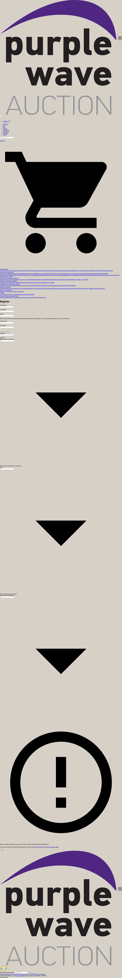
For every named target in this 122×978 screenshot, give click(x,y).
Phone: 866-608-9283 (20, 976)
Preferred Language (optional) (8, 594)
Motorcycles (40, 285)
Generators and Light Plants (34, 288)
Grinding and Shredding (43, 279)
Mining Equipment (18, 275)
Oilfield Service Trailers (24, 294)
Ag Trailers (3, 294)
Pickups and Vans (60, 285)
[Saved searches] (1, 116)
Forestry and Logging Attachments (27, 279)
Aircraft (2, 285)
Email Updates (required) (7, 972)
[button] (61, 263)
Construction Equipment (7, 272)
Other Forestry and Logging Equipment (60, 279)
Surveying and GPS (111, 275)
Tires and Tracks (19, 291)
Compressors (4, 288)
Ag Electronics (4, 270)
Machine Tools (4, 291)
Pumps (79, 288)
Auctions (5, 124)
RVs (66, 285)
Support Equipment (5, 287)
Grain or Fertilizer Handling (27, 270)
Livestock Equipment (67, 270)
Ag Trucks (3, 297)
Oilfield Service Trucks (23, 297)
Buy (4, 126)
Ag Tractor (11, 270)
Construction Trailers (12, 294)
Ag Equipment (4, 269)
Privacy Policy (39, 847)
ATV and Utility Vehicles (10, 285)
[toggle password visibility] (0, 329)
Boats (35, 285)
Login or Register (8, 120)
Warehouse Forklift (49, 282)
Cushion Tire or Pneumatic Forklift (9, 282)
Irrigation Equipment (55, 270)
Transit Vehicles (71, 285)
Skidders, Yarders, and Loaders (79, 279)
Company (2, 333)
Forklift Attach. (23, 282)
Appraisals (6, 132)
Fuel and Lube (22, 288)
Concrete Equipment (84, 273)
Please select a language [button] (7, 595)
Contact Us (6, 121)
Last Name (3, 310)
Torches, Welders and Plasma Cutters (94, 288)
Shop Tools (11, 291)
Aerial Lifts (3, 273)
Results (5, 129)
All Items (2, 141)
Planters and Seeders (97, 270)
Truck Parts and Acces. (35, 297)
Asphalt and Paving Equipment (14, 273)
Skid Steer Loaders (100, 275)
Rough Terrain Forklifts (84, 275)
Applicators (17, 270)
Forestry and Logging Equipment (9, 278)
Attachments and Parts (29, 273)
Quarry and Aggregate (58, 275)
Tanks (82, 288)
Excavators (5, 275)
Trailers (2, 293)
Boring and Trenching (60, 273)
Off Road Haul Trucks (29, 275)
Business (8, 331)
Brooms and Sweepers (72, 273)
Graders (11, 275)
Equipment (6, 130)
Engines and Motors (13, 288)
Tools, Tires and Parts (6, 290)
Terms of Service (50, 847)
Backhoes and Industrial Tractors (45, 273)
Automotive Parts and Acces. (25, 285)
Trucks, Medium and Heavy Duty (9, 296)
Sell (4, 127)
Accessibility (32, 974)
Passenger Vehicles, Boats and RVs (10, 284)
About (5, 135)
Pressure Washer (72, 288)
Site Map (42, 974)
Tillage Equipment (108, 270)
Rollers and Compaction (71, 275)
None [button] (1, 467)
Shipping (5, 133)
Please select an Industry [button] (7, 339)
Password (3, 325)
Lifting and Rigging (47, 288)
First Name (3, 305)
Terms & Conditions (5, 974)
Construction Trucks (11, 297)
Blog (38, 974)
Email (1, 314)
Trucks (44, 297)
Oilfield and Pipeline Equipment (43, 275)
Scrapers (92, 275)
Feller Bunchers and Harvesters (8, 279)
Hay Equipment (45, 270)
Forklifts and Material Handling (8, 281)
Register (3, 850)
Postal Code (3, 321)
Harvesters (38, 270)
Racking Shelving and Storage (35, 282)
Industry (2, 338)
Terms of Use (15, 974)
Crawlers (96, 273)
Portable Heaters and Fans (59, 288)
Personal (3, 331)
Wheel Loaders (8, 276)
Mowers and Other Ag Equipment (82, 270)
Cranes (92, 273)
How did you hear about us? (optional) (10, 466)
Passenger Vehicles (49, 285)
